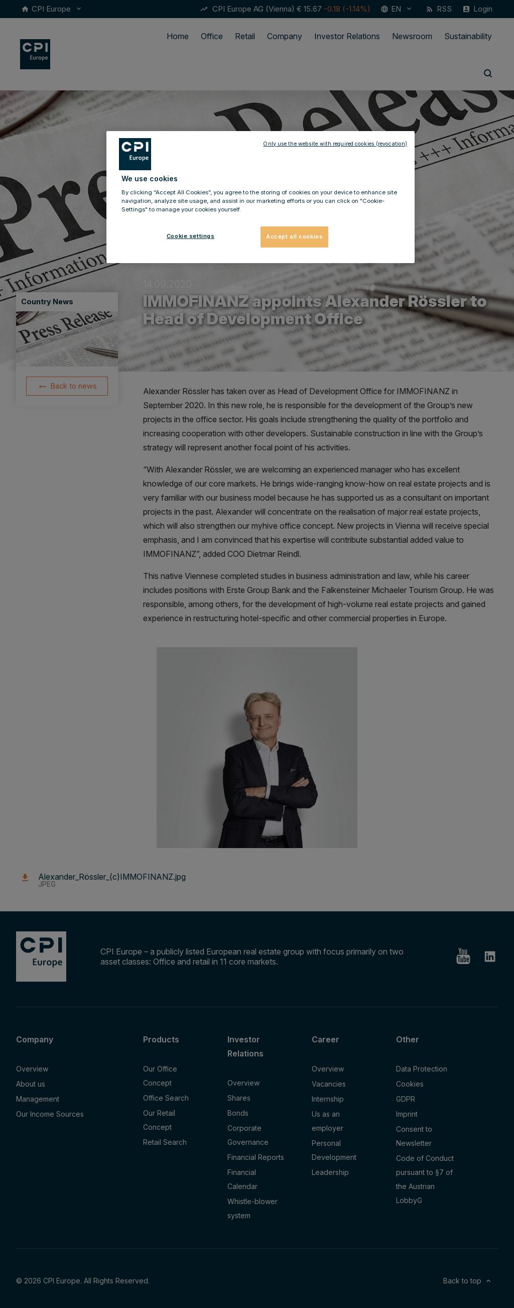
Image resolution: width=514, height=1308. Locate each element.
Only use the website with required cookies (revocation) (335, 144)
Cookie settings (191, 236)
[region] (260, 197)
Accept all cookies (294, 236)
